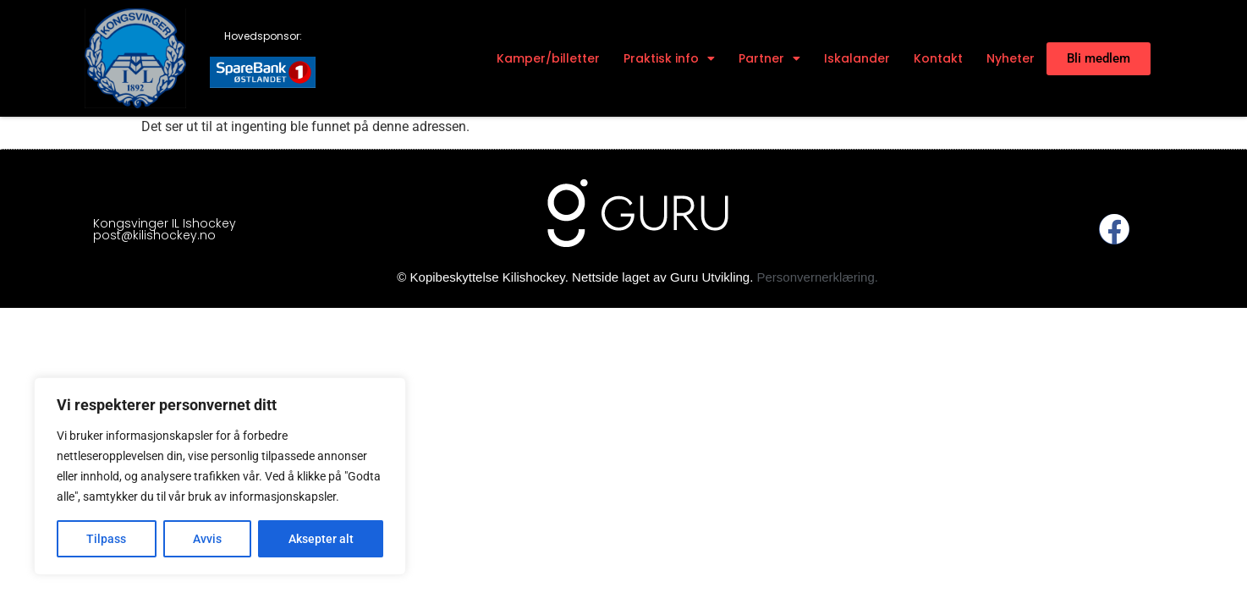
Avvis (207, 539)
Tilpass (106, 539)
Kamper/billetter (548, 58)
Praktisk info (669, 58)
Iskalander (857, 58)
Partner (769, 58)
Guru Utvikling (710, 277)
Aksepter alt (321, 539)
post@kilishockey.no (154, 235)
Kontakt (938, 58)
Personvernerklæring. (817, 277)
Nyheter (1010, 58)
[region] (220, 476)
